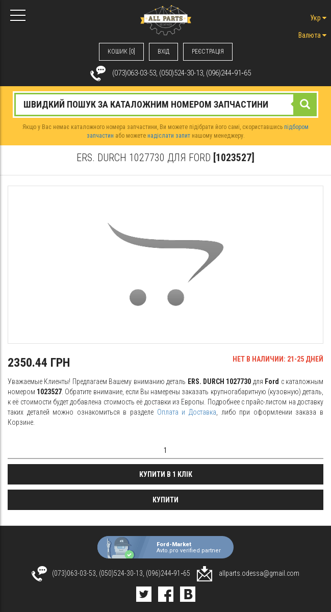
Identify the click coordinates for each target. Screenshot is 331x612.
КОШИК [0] (121, 51)
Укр (318, 18)
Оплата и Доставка (186, 412)
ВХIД (163, 51)
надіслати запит (168, 135)
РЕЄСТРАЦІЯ (208, 51)
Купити (165, 500)
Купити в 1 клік (165, 474)
